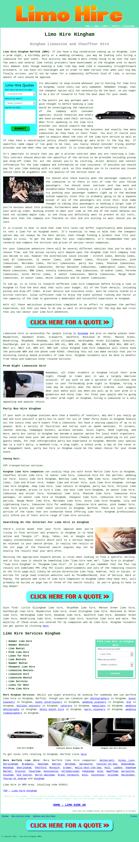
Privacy (133, 816)
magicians (98, 705)
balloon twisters (28, 705)
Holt (107, 767)
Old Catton (24, 775)
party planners (94, 709)
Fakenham (88, 771)
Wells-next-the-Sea (88, 767)
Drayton (20, 771)
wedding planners (94, 702)
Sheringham (24, 767)
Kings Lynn (126, 760)
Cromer (67, 767)
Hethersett (107, 760)
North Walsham (44, 775)
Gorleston (127, 771)
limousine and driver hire (23, 493)
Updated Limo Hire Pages (44, 816)
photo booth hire (52, 709)
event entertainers (48, 702)
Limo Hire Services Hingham (31, 634)
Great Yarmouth (68, 775)
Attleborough (70, 771)
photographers (99, 698)
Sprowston (85, 764)
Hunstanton (51, 771)
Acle (100, 771)
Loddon (118, 767)
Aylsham (113, 775)
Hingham (83, 333)
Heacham (43, 764)
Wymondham (127, 764)
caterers (66, 705)
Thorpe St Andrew (15, 778)
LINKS (96, 26)
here (46, 626)
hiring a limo (121, 284)
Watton (56, 764)
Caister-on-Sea (107, 764)
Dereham (70, 764)
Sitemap (5, 816)
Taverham (34, 771)
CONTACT (116, 26)
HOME (87, 26)
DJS (129, 702)
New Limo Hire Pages (21, 816)
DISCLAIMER (129, 26)
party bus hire (103, 486)
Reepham (8, 767)
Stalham (8, 775)
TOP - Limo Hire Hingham (20, 790)
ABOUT (105, 26)
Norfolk (93, 508)
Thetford (40, 767)
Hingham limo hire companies (23, 471)
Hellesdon (127, 775)
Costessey (97, 775)
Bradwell (28, 764)
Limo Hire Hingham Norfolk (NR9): (27, 51)
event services (56, 508)
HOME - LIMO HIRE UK (69, 804)
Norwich (54, 767)
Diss (85, 775)
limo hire (129, 83)
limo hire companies (80, 760)
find (14, 607)
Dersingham (10, 764)
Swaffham (112, 771)
